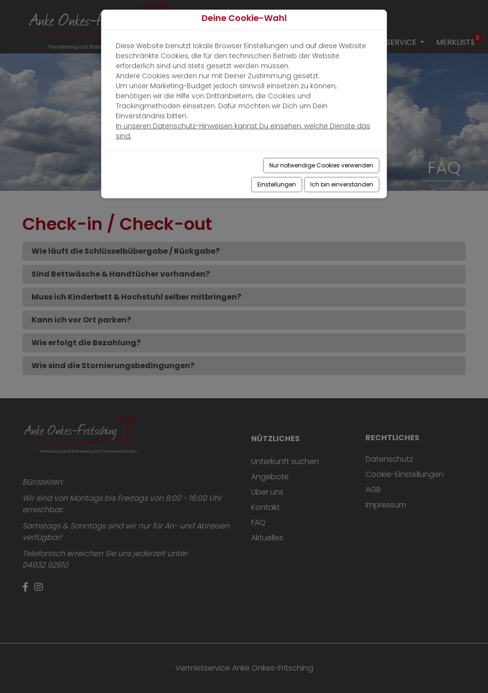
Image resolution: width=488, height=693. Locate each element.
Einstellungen (276, 184)
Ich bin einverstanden (341, 184)
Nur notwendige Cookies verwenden (321, 165)
